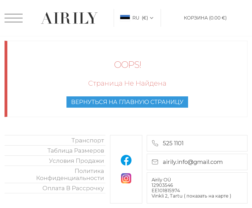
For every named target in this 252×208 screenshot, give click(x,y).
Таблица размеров (76, 150)
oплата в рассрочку (73, 188)
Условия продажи (76, 160)
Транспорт (88, 140)
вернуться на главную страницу (127, 102)
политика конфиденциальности (70, 174)
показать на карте (208, 196)
